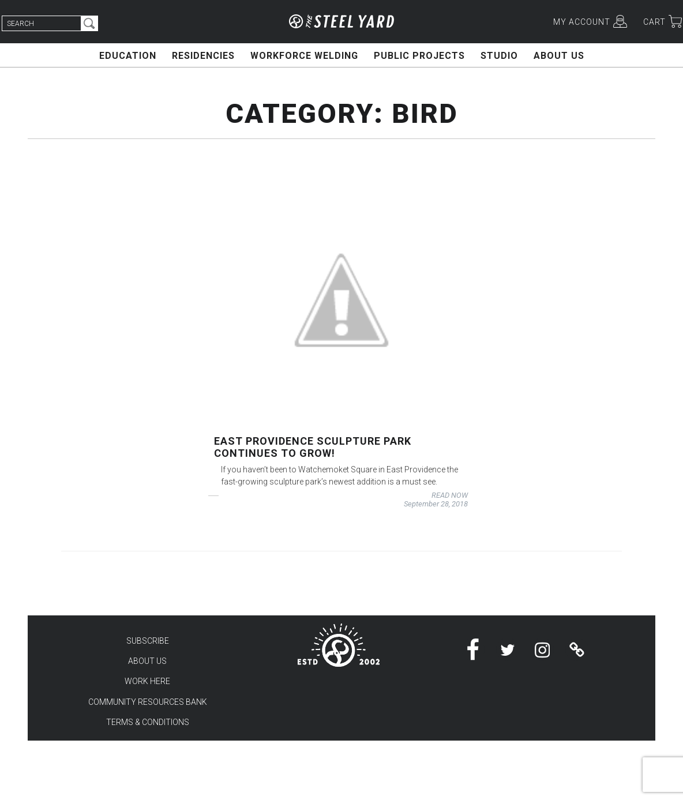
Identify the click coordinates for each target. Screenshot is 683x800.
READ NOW (449, 495)
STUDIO (499, 55)
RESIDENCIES (203, 55)
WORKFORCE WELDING (304, 55)
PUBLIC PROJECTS (419, 55)
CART (654, 22)
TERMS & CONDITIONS (147, 722)
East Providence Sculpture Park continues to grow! (312, 447)
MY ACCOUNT (581, 22)
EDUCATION (127, 55)
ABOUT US (559, 55)
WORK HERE (147, 681)
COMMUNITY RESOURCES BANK (147, 702)
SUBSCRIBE (147, 640)
